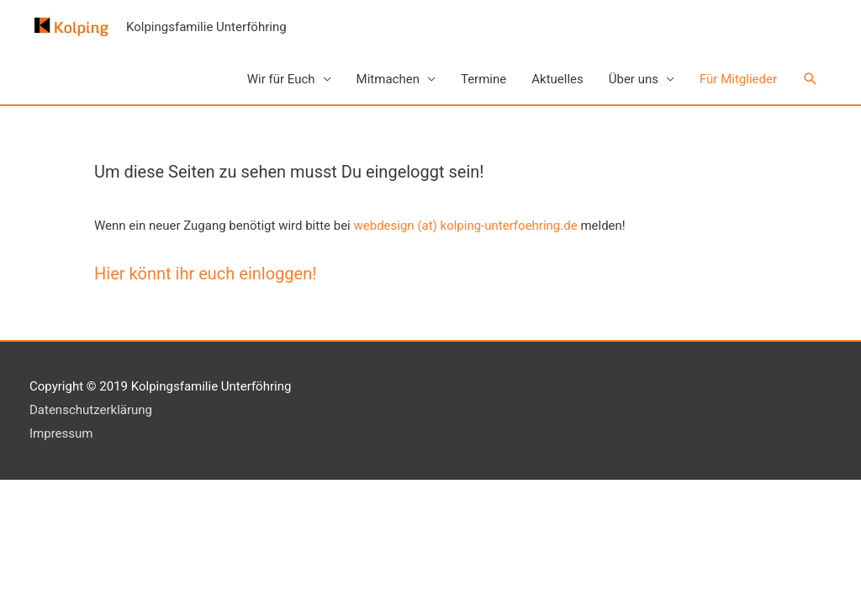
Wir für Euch (281, 79)
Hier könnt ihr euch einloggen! (205, 273)
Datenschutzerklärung (90, 409)
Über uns (633, 79)
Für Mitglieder (738, 79)
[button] (810, 79)
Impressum (60, 433)
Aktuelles (557, 79)
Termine (483, 79)
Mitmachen (388, 79)
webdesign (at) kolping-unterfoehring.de (466, 225)
